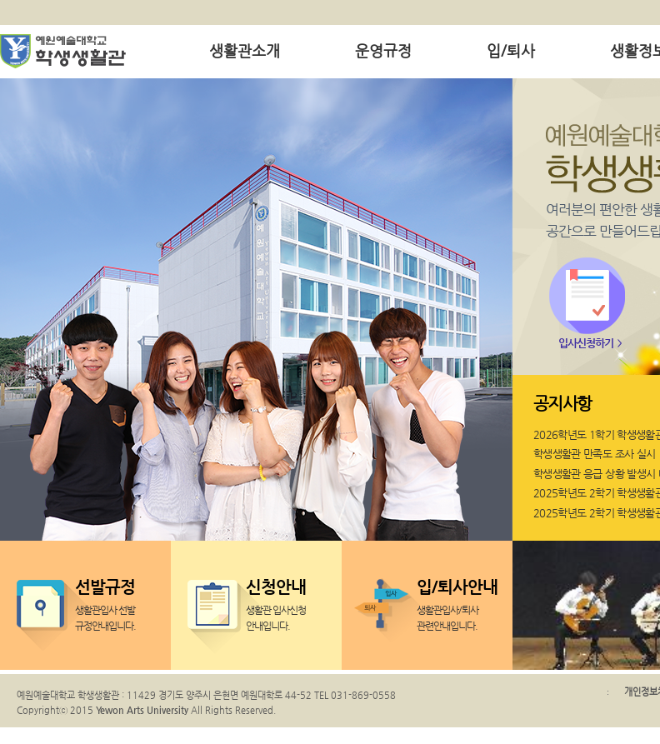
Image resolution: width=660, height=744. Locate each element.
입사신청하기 (585, 343)
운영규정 (383, 50)
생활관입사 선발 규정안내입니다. (116, 602)
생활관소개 (244, 50)
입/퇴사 (511, 50)
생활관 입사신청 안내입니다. (287, 602)
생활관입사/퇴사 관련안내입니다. (458, 602)
